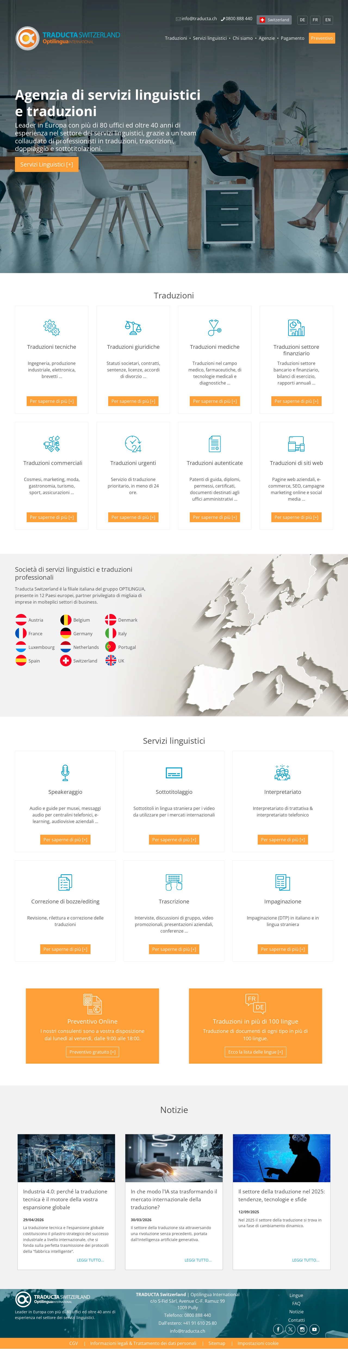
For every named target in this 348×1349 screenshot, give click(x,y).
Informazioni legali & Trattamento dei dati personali (143, 1343)
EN (328, 20)
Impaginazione (282, 901)
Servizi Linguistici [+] (46, 164)
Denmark (127, 620)
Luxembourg (42, 647)
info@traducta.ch (187, 1331)
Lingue (296, 1295)
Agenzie (267, 38)
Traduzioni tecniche (51, 346)
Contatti (296, 1320)
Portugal (127, 647)
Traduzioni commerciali (52, 463)
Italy (122, 634)
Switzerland (278, 19)
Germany (82, 634)
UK (121, 661)
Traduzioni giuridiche (133, 346)
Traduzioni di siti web (296, 463)
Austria (36, 620)
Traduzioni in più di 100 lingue (255, 1021)
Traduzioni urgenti (133, 463)
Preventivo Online (92, 1021)
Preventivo (322, 38)
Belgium (81, 620)
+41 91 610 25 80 (200, 1323)
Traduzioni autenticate (215, 463)
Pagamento (292, 38)
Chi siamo (243, 38)
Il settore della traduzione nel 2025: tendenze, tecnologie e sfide (281, 1195)
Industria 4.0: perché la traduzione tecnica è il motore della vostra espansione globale (65, 1199)
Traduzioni (176, 38)
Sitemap (217, 1343)
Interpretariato (282, 792)
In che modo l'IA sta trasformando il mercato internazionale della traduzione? (174, 1199)
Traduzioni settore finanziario (296, 350)
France (35, 634)
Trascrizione (174, 901)
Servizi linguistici (210, 38)
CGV (73, 1343)
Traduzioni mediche (215, 346)
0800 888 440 (197, 1315)
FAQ (296, 1303)
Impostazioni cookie (258, 1343)
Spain (34, 661)
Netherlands (86, 647)
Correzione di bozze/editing (65, 901)
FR (315, 20)
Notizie (296, 1312)
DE (302, 20)
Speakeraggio (65, 792)
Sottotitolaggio (174, 792)
